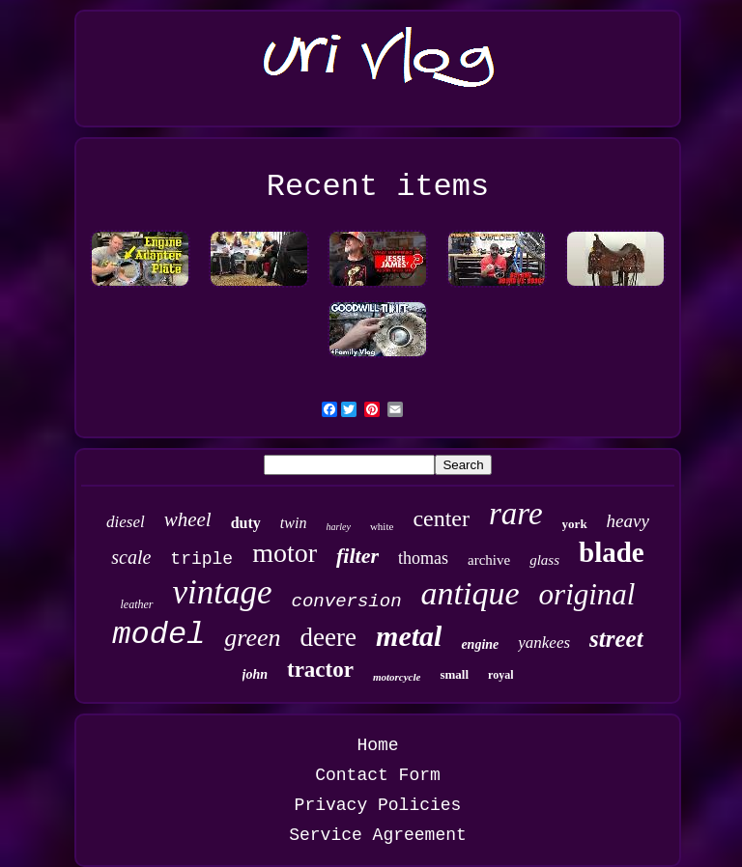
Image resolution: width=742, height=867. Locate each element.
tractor (320, 669)
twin (293, 523)
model (158, 635)
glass (544, 560)
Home (377, 745)
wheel (188, 519)
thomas (423, 558)
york (574, 524)
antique (470, 593)
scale (131, 557)
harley (338, 526)
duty (246, 523)
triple (201, 559)
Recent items (378, 187)
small (454, 674)
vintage (222, 592)
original (587, 594)
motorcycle (396, 677)
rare (516, 513)
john (255, 674)
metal (409, 636)
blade (611, 552)
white (381, 526)
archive (489, 560)
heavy (628, 521)
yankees (544, 642)
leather (137, 604)
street (616, 639)
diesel (125, 522)
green (252, 638)
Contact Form (378, 775)
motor (284, 553)
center (441, 518)
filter (357, 556)
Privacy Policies (378, 805)
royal (500, 675)
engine (480, 644)
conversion (347, 601)
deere (328, 637)
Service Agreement (378, 835)
